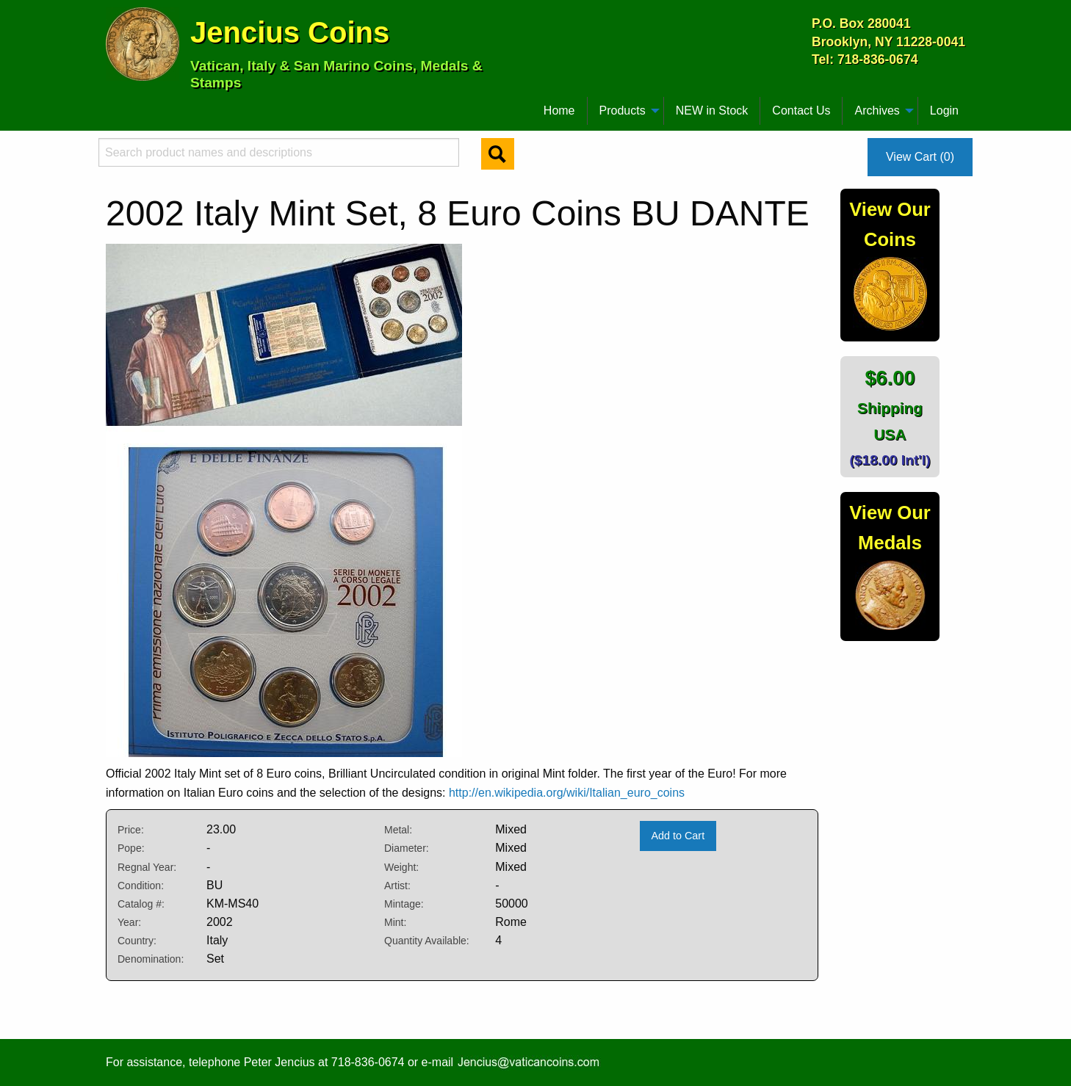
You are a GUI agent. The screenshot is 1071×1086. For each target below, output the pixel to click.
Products (622, 110)
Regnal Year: (147, 867)
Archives (876, 110)
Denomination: (151, 959)
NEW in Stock (712, 110)
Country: (137, 940)
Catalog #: (141, 904)
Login (944, 110)
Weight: (401, 867)
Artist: (397, 885)
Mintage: (404, 904)
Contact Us (801, 110)
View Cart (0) (920, 157)
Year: (129, 922)
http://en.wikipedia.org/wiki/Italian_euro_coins (567, 792)
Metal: (398, 830)
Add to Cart (677, 835)
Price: (131, 830)
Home (559, 110)
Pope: (131, 848)
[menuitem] (112, 105)
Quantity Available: (426, 940)
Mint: (395, 922)
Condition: (141, 885)
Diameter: (406, 848)
